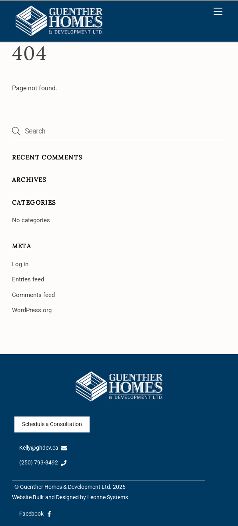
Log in (20, 264)
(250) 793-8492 (43, 462)
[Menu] (218, 12)
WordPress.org (32, 310)
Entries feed (28, 279)
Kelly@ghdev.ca (43, 448)
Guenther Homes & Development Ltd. (66, 487)
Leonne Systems (107, 497)
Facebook (35, 514)
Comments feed (33, 295)
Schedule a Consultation (52, 424)
